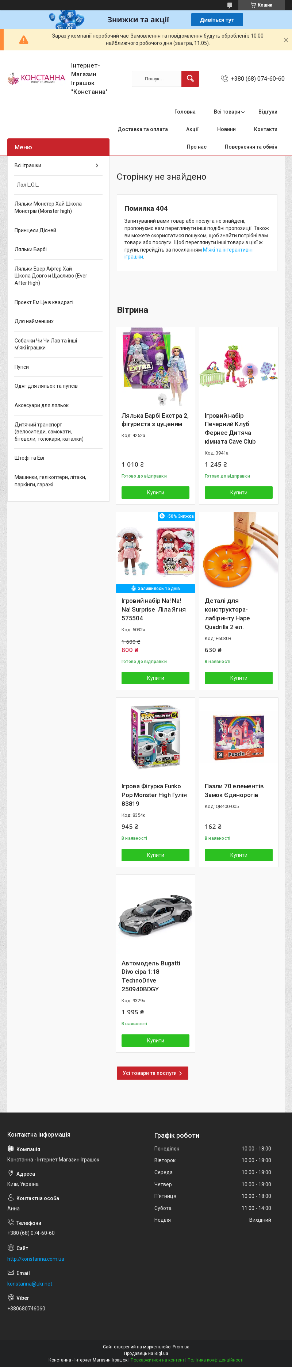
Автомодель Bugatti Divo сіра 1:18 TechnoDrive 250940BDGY (151, 976)
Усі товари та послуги (150, 1073)
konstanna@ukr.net (29, 1284)
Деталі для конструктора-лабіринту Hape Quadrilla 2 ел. (227, 613)
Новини (226, 129)
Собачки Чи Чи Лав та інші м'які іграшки (46, 344)
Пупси (22, 367)
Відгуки (267, 112)
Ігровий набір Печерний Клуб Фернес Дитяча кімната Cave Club (230, 428)
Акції (192, 129)
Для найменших (34, 321)
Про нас (197, 147)
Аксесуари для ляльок (42, 405)
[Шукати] (190, 79)
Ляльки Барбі (31, 249)
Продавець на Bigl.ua (146, 1353)
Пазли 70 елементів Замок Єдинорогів (234, 790)
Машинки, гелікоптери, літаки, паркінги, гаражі (50, 480)
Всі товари (227, 112)
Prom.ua (181, 1346)
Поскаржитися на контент (157, 1360)
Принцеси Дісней (35, 230)
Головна (185, 112)
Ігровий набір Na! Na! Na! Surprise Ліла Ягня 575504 (153, 609)
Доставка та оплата (143, 129)
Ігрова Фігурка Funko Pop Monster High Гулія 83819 (154, 794)
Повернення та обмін (251, 147)
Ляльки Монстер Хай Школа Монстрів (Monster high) (48, 207)
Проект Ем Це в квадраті (44, 302)
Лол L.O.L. (27, 185)
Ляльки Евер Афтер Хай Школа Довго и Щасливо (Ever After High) (51, 276)
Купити (155, 492)
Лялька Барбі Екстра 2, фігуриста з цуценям (155, 420)
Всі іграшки (28, 165)
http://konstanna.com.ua (35, 1259)
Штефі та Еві (29, 458)
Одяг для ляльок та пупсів (46, 386)
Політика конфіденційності (215, 1360)
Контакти (265, 129)
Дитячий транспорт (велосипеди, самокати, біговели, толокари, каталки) (49, 432)
